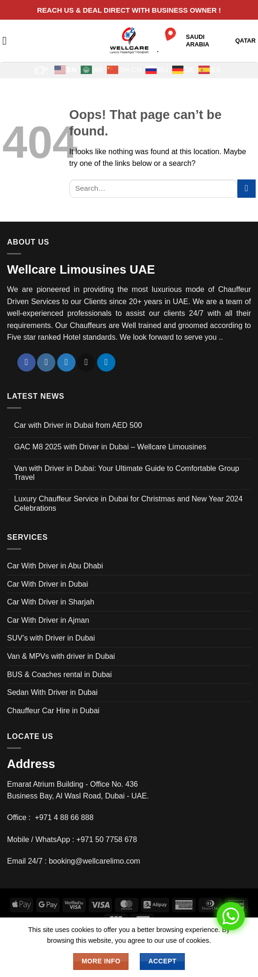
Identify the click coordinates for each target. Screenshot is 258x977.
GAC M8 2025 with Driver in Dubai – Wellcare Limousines (110, 447)
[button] (8, 40)
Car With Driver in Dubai (47, 584)
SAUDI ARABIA (197, 40)
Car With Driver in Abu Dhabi (55, 566)
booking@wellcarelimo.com (94, 861)
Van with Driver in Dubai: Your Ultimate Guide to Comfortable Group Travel (126, 472)
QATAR (245, 40)
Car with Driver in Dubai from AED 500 (78, 425)
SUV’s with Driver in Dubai (51, 638)
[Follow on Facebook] (26, 362)
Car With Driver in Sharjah (50, 602)
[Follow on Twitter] (66, 362)
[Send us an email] (86, 362)
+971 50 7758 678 (106, 839)
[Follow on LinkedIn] (106, 362)
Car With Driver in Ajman (48, 620)
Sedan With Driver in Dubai (52, 692)
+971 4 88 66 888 (64, 817)
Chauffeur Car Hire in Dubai (53, 711)
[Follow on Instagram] (46, 362)
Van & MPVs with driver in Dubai (61, 656)
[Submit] (246, 188)
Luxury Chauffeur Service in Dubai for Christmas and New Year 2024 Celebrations (128, 503)
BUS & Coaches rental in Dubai (59, 675)
